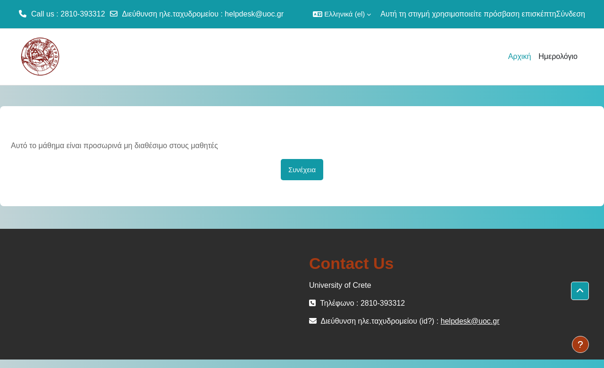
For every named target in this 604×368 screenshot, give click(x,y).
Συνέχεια (302, 170)
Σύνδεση (570, 14)
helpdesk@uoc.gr (254, 14)
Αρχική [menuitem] (519, 56)
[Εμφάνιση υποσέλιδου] (580, 344)
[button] (342, 14)
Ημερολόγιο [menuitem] (558, 56)
